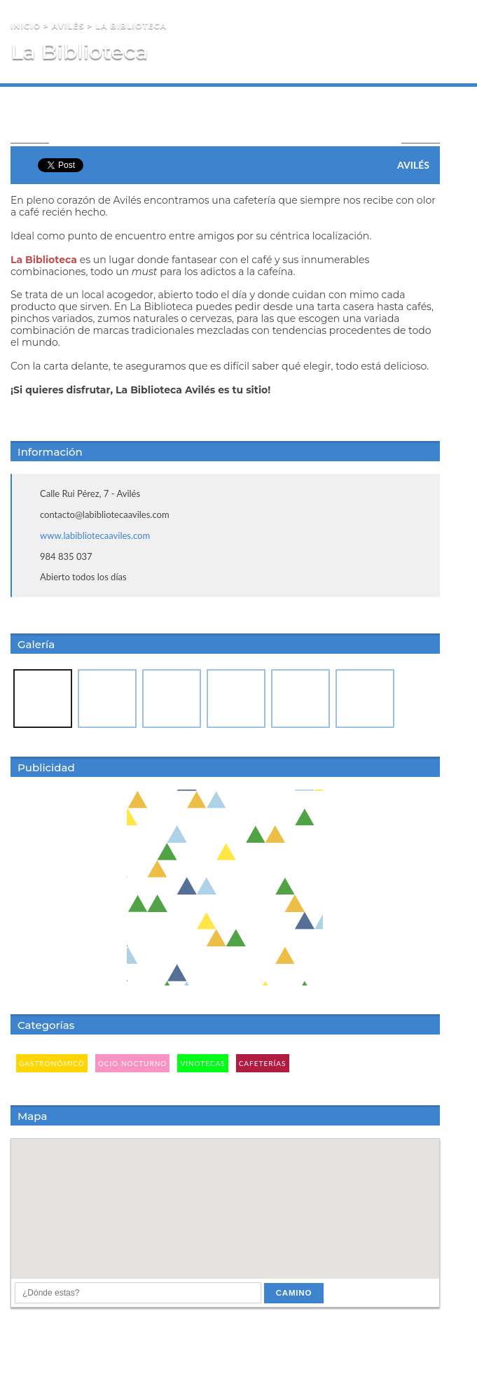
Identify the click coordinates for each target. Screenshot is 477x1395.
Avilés (68, 26)
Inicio (26, 26)
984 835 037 (66, 556)
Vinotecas (202, 1063)
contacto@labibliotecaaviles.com (105, 514)
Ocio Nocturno (132, 1063)
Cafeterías (262, 1063)
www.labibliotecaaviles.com (95, 535)
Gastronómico (52, 1063)
